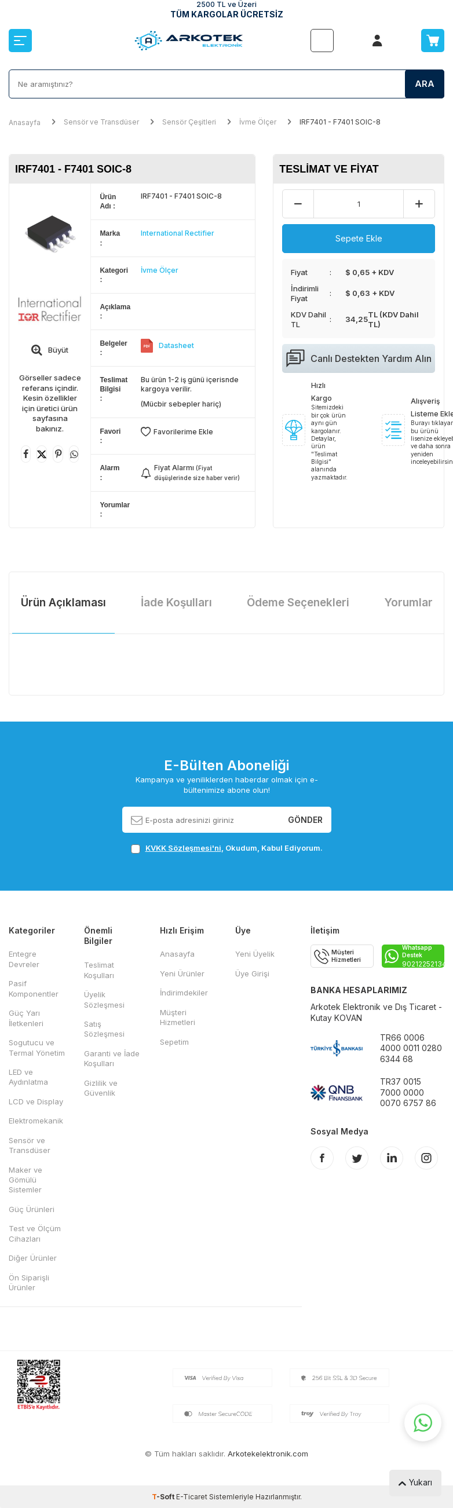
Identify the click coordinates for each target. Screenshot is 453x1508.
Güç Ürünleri (31, 1209)
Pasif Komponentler (34, 988)
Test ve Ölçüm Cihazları (35, 1233)
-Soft (164, 1496)
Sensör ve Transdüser (101, 122)
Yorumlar (408, 602)
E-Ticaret (191, 1496)
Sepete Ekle (358, 238)
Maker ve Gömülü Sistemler (25, 1180)
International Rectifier (177, 233)
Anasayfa (25, 122)
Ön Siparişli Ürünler (29, 1282)
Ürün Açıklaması (63, 602)
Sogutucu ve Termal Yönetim (37, 1047)
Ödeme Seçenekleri (298, 602)
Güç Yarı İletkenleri (26, 1017)
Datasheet (176, 345)
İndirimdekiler (184, 992)
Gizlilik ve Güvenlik (101, 1087)
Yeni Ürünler (182, 973)
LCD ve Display (36, 1101)
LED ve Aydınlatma (28, 1076)
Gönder (305, 819)
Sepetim (174, 1041)
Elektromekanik (36, 1120)
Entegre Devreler (24, 958)
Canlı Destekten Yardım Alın (359, 358)
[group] (50, 231)
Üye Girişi (252, 973)
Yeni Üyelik (255, 953)
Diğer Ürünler (33, 1257)
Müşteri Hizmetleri (177, 1017)
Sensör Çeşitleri (189, 122)
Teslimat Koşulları (99, 969)
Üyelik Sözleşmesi (104, 999)
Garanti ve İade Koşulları (112, 1058)
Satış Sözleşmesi (104, 1028)
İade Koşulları (176, 602)
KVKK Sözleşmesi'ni (183, 847)
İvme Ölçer (257, 122)
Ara (424, 83)
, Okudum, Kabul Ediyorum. (227, 848)
